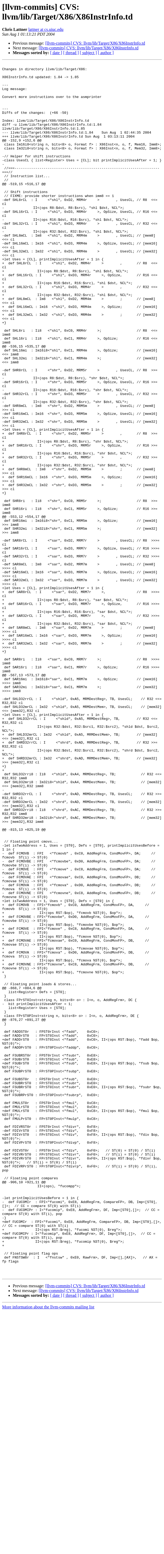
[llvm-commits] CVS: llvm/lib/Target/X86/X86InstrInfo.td (95, 43)
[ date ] (56, 52)
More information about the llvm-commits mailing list (48, 1549)
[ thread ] (71, 52)
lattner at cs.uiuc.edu (45, 29)
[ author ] (106, 52)
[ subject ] (88, 52)
